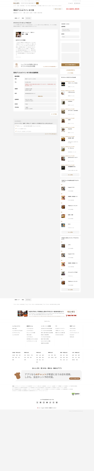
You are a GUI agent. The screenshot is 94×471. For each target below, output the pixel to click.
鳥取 (64, 357)
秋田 (16, 357)
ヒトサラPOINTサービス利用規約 (54, 389)
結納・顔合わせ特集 (45, 339)
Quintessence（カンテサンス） (73, 157)
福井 (37, 362)
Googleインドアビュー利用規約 (61, 387)
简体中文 (46, 407)
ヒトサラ (14, 5)
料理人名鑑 (14, 328)
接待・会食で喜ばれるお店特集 (47, 332)
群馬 (25, 359)
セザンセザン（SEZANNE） (73, 110)
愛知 (43, 357)
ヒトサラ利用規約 (65, 386)
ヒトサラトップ (17, 386)
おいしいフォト (73, 330)
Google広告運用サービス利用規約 (50, 387)
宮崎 (79, 357)
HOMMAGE (70, 101)
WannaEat (72, 334)
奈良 (49, 357)
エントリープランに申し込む (50, 133)
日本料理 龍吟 (71, 138)
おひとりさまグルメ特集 (45, 341)
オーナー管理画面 (58, 386)
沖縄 (77, 359)
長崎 (79, 355)
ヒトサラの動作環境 (28, 386)
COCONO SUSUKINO (59, 334)
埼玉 (25, 357)
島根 (67, 357)
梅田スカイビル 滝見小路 (60, 332)
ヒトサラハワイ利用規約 (44, 389)
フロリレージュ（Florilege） (73, 83)
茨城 (28, 357)
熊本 (73, 357)
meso (69, 224)
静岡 (40, 357)
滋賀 (55, 357)
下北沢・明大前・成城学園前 (18, 304)
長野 (43, 355)
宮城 (13, 357)
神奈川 (28, 355)
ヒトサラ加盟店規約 (31, 387)
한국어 (54, 407)
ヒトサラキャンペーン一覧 (32, 341)
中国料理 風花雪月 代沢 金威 (73, 196)
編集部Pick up (30, 326)
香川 (64, 355)
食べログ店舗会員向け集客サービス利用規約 (19, 389)
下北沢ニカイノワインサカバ (73, 205)
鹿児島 (73, 359)
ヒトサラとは (22, 386)
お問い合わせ (39, 386)
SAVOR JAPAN (72, 328)
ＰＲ (56, 326)
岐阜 (37, 357)
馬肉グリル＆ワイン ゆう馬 (46, 5)
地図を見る (40, 96)
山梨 (40, 355)
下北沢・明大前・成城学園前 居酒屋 (30, 5)
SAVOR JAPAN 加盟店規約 (39, 387)
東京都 (18, 5)
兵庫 (52, 355)
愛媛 (67, 355)
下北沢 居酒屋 (39, 5)
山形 (19, 357)
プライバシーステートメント (43, 390)
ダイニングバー (19, 12)
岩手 (20, 355)
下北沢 (26, 304)
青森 (17, 355)
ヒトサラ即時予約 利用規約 (72, 386)
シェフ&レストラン (16, 326)
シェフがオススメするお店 (17, 330)
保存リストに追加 (58, 8)
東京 (25, 355)
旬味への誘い (29, 334)
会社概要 (53, 386)
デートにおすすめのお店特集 (46, 330)
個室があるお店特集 (45, 343)
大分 (76, 357)
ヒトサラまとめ (30, 336)
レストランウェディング (74, 332)
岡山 (61, 359)
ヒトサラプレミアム (16, 332)
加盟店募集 (44, 386)
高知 (61, 357)
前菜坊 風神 (70, 214)
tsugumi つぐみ (71, 187)
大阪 (49, 355)
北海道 (13, 355)
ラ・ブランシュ (71, 148)
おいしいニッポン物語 (31, 332)
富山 (40, 359)
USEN (13, 386)
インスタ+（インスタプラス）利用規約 (33, 389)
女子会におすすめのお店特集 (46, 328)
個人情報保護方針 (25, 390)
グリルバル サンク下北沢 (72, 272)
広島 (64, 359)
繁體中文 (51, 407)
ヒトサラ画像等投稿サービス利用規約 (67, 389)
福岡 (73, 355)
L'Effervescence (71, 92)
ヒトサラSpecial (30, 328)
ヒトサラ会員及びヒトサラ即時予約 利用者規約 (20, 387)
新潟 (37, 355)
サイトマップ (34, 386)
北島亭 (69, 119)
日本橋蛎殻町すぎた (72, 166)
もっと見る (70, 174)
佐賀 (76, 355)
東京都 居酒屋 (22, 5)
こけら (69, 244)
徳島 (61, 355)
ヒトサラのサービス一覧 (77, 0)
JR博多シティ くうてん (59, 330)
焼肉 (16, 12)
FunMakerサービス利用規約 (17, 390)
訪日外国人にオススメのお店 (32, 339)
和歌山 (52, 357)
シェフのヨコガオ (15, 334)
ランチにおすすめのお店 (45, 336)
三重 (37, 359)
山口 (67, 359)
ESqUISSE (70, 128)
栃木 (31, 357)
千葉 (32, 355)
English (42, 407)
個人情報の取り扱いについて (33, 390)
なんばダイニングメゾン (60, 328)
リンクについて (48, 386)
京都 (55, 355)
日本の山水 (72, 336)
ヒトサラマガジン (30, 330)
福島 (13, 359)
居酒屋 (14, 12)
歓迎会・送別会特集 (45, 334)
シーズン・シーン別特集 (46, 326)
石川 (43, 359)
